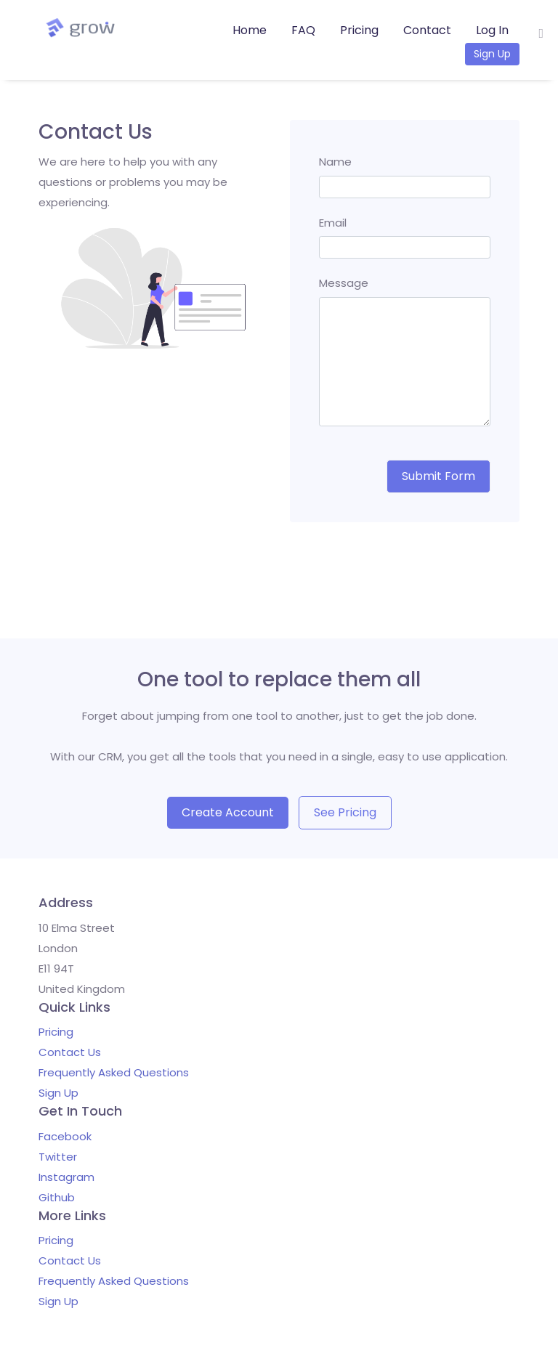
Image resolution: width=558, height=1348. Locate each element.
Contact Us (70, 1052)
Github (57, 1197)
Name (335, 161)
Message (343, 283)
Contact (427, 30)
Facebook (65, 1136)
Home (249, 30)
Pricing (359, 30)
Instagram (66, 1177)
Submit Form (438, 476)
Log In (492, 30)
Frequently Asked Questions (114, 1072)
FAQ (303, 30)
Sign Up (492, 53)
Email (333, 222)
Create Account (228, 812)
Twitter (58, 1156)
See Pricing (345, 812)
